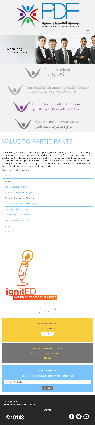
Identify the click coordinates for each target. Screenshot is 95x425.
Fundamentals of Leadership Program (21, 203)
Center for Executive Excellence (15, 170)
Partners (7, 226)
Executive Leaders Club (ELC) (17, 220)
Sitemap (47, 410)
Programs (7, 181)
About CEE (8, 175)
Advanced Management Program (19, 192)
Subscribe (47, 388)
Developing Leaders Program (17, 214)
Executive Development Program (19, 198)
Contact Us (8, 231)
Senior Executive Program (16, 187)
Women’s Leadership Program (18, 209)
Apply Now (47, 333)
